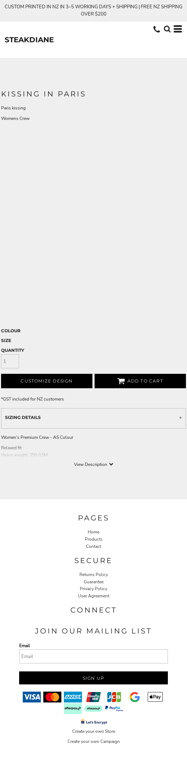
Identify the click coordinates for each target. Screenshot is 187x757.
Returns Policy (93, 575)
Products (94, 539)
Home (93, 532)
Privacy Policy (93, 589)
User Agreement (93, 596)
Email (24, 646)
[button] (167, 29)
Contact (93, 546)
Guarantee (94, 582)
